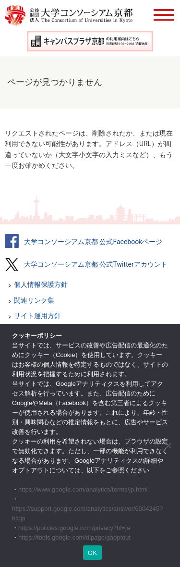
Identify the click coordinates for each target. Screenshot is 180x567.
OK (92, 552)
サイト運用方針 (37, 316)
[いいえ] (168, 445)
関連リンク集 (34, 300)
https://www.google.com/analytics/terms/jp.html (83, 489)
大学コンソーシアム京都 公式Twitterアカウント (96, 264)
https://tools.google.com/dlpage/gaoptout (74, 537)
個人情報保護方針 (41, 284)
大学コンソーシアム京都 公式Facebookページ (93, 242)
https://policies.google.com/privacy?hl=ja (74, 527)
